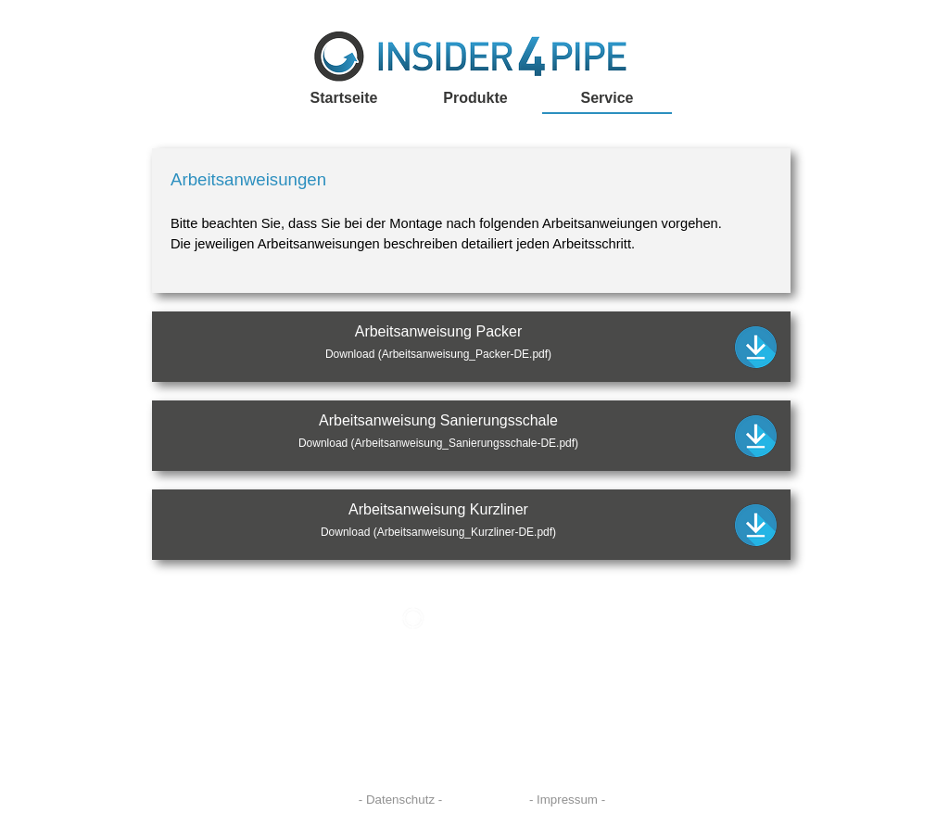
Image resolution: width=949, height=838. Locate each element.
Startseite (344, 98)
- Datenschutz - (400, 799)
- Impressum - (567, 799)
